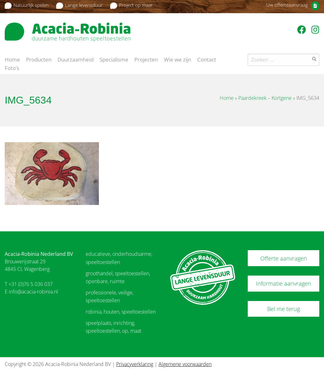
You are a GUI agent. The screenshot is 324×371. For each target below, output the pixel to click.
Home (12, 59)
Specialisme (114, 59)
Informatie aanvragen (283, 283)
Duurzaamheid (75, 59)
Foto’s (12, 67)
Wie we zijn (177, 59)
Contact (206, 59)
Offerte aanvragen (283, 258)
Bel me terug (283, 309)
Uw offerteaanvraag (287, 5)
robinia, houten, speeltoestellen (121, 311)
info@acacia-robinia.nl (33, 291)
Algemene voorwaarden (185, 364)
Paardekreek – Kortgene (265, 97)
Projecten (146, 59)
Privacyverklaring (134, 364)
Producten (38, 59)
